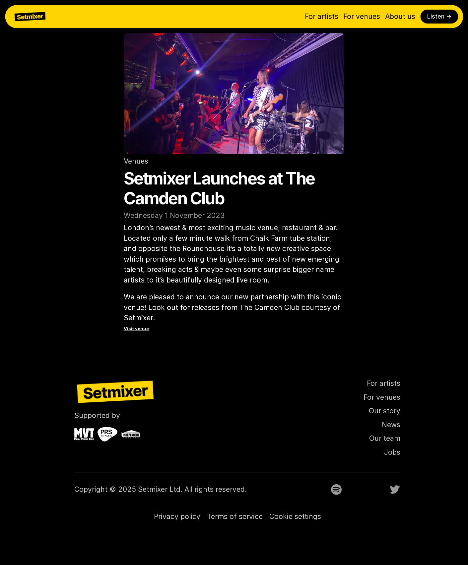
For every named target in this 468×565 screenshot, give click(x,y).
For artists (321, 16)
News (391, 425)
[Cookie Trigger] (295, 516)
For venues (361, 16)
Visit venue (136, 328)
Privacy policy (177, 516)
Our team (384, 438)
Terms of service (235, 516)
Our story (384, 411)
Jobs (392, 452)
